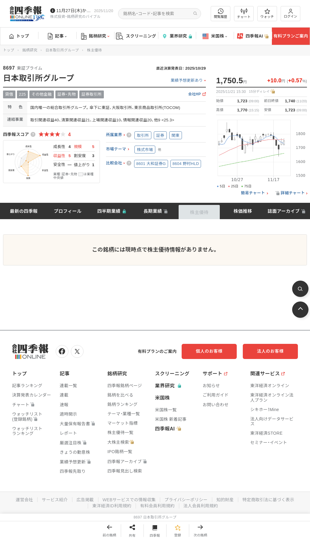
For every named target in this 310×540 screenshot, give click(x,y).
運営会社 (24, 499)
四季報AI (253, 36)
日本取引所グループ (62, 50)
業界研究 (177, 36)
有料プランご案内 (290, 36)
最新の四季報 (24, 211)
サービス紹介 (54, 499)
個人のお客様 (210, 351)
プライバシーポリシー (186, 499)
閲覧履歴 (220, 13)
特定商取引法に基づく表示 (268, 499)
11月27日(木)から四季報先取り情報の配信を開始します (74, 10)
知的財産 (225, 499)
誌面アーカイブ (284, 211)
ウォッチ (267, 13)
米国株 (215, 36)
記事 (57, 36)
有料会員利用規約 (157, 505)
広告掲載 (85, 499)
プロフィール (68, 211)
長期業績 (152, 211)
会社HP (194, 94)
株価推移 (242, 211)
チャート (244, 13)
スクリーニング (136, 36)
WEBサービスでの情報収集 (129, 499)
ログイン (290, 13)
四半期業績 (108, 211)
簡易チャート (253, 193)
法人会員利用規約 (200, 505)
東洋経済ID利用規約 (111, 505)
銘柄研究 (95, 36)
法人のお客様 (270, 351)
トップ (19, 36)
